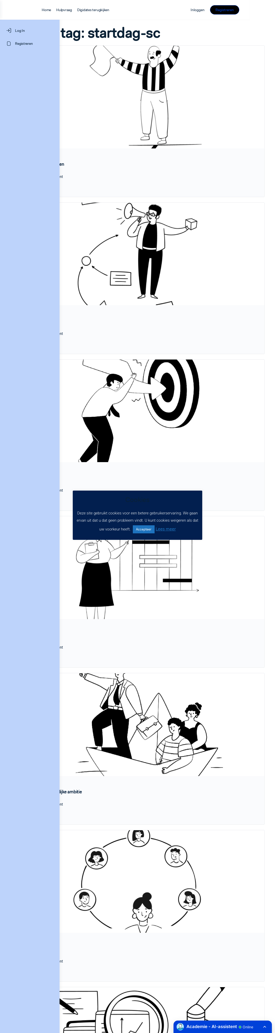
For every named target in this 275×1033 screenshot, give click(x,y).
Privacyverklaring (227, 1001)
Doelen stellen (92, 405)
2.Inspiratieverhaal (96, 273)
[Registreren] (30, 43)
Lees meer (166, 529)
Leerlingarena (92, 804)
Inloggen (223, 10)
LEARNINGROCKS (98, 1001)
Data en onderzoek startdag (106, 937)
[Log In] (30, 31)
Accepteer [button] (143, 529)
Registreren (250, 10)
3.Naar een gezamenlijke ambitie (110, 671)
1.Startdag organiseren (101, 140)
